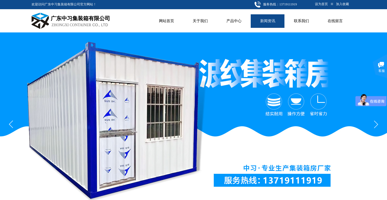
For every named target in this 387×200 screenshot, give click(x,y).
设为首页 (321, 4)
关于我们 (200, 21)
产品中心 (234, 21)
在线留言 (335, 21)
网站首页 (166, 21)
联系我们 (301, 21)
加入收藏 (342, 4)
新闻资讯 (267, 21)
